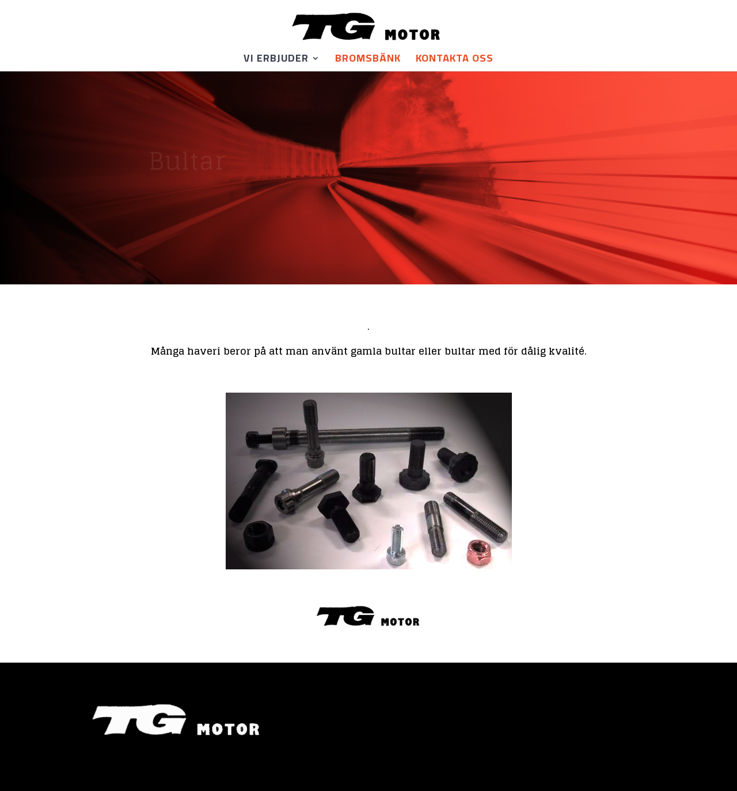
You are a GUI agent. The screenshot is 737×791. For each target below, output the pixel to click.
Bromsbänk (368, 60)
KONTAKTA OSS (454, 60)
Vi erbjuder (276, 60)
